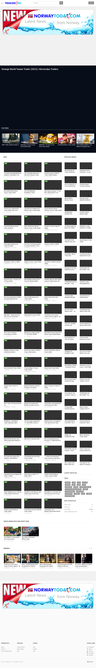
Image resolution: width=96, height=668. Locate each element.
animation (68, 487)
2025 (74, 482)
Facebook (90, 647)
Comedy (77, 493)
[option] (10, 141)
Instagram (91, 653)
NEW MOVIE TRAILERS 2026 (31, 439)
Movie (76, 487)
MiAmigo (48, 229)
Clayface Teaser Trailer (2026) (32, 262)
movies (68, 484)
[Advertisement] (48, 51)
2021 (83, 493)
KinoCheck (80, 491)
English (90, 661)
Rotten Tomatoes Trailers (73, 489)
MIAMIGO (7, 548)
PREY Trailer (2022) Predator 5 (10, 145)
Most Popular (20, 649)
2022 (74, 484)
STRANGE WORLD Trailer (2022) (66, 145)
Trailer (68, 482)
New (5, 157)
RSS (18, 651)
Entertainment (70, 491)
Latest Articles (70, 473)
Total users (67, 507)
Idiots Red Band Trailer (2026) (12, 368)
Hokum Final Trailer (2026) (51, 368)
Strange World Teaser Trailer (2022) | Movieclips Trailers (29, 69)
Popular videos (70, 157)
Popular (35, 649)
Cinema (89, 493)
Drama (85, 489)
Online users (67, 504)
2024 (79, 482)
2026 (84, 484)
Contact (3, 649)
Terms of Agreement (6, 651)
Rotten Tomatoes (85, 487)
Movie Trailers (70, 496)
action (85, 482)
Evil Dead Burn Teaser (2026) (32, 315)
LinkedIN (90, 655)
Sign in (91, 3)
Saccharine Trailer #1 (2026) (12, 262)
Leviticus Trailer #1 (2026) (51, 244)
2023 (79, 484)
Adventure (69, 493)
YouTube (90, 651)
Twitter (90, 649)
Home (2, 647)
